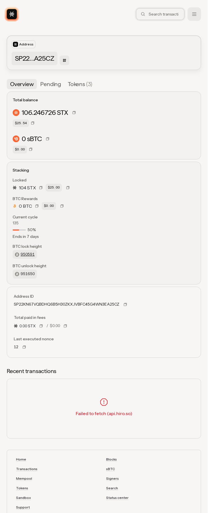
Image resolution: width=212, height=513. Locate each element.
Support (23, 507)
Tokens (22, 488)
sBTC (110, 469)
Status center (117, 498)
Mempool (24, 478)
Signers (112, 478)
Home (21, 459)
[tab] (22, 84)
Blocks (111, 459)
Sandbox (23, 498)
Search (112, 488)
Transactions (26, 469)
